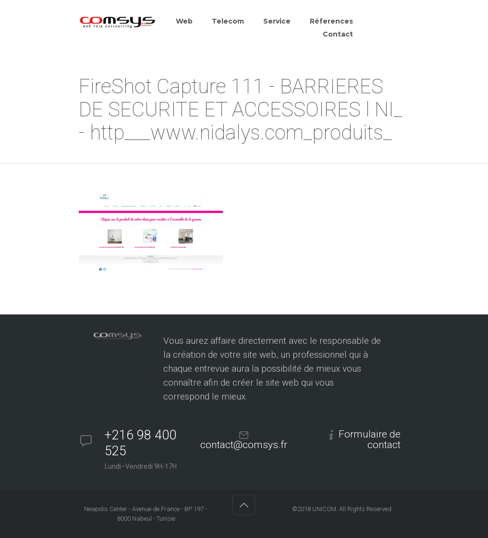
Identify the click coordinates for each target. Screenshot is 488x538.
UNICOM (324, 509)
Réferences (331, 21)
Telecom (228, 21)
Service (277, 21)
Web (184, 21)
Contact (338, 34)
